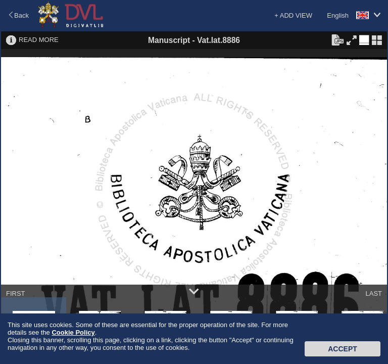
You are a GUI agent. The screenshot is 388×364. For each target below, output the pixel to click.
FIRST (15, 293)
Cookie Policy (73, 332)
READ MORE (39, 39)
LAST (373, 293)
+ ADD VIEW (293, 15)
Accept (342, 349)
